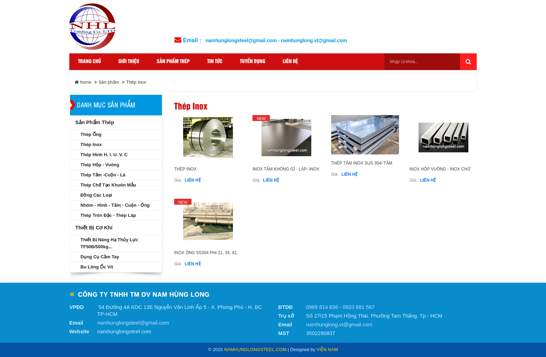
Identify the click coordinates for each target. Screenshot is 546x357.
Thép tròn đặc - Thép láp (108, 215)
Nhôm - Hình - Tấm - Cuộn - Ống (115, 205)
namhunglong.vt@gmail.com (339, 324)
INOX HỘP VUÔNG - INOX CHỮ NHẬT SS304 (440, 172)
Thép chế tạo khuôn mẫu (108, 185)
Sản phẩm (109, 82)
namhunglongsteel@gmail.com (133, 323)
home (83, 82)
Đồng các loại (96, 195)
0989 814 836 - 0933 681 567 (340, 307)
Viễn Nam (327, 349)
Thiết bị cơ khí (93, 227)
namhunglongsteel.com (255, 349)
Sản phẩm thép (94, 122)
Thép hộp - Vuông (99, 164)
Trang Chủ (89, 61)
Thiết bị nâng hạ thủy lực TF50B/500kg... (109, 243)
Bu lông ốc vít (96, 266)
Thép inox (185, 169)
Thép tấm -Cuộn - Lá (102, 174)
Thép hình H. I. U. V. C (103, 154)
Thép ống (91, 134)
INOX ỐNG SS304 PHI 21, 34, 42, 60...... (205, 256)
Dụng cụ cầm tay (99, 256)
